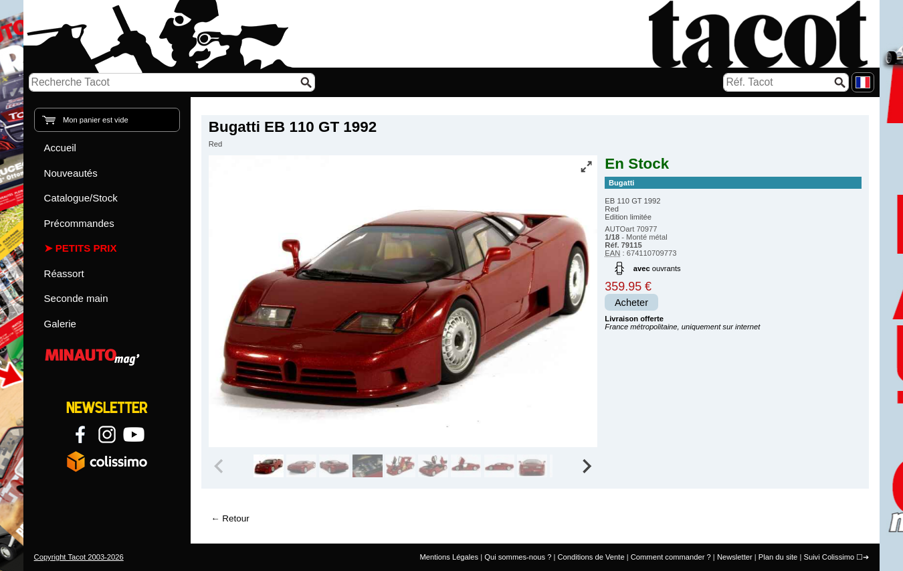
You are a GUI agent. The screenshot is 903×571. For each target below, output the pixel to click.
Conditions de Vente (590, 557)
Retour (235, 518)
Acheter (631, 302)
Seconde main (76, 298)
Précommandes (79, 223)
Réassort (64, 273)
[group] (269, 466)
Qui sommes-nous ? (517, 557)
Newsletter (734, 557)
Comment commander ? (671, 557)
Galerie (60, 323)
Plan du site (778, 557)
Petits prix (86, 248)
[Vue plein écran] (586, 166)
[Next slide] (586, 466)
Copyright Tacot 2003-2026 (79, 557)
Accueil (60, 147)
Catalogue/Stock (81, 197)
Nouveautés (71, 173)
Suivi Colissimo (828, 557)
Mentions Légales (448, 557)
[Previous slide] (220, 466)
